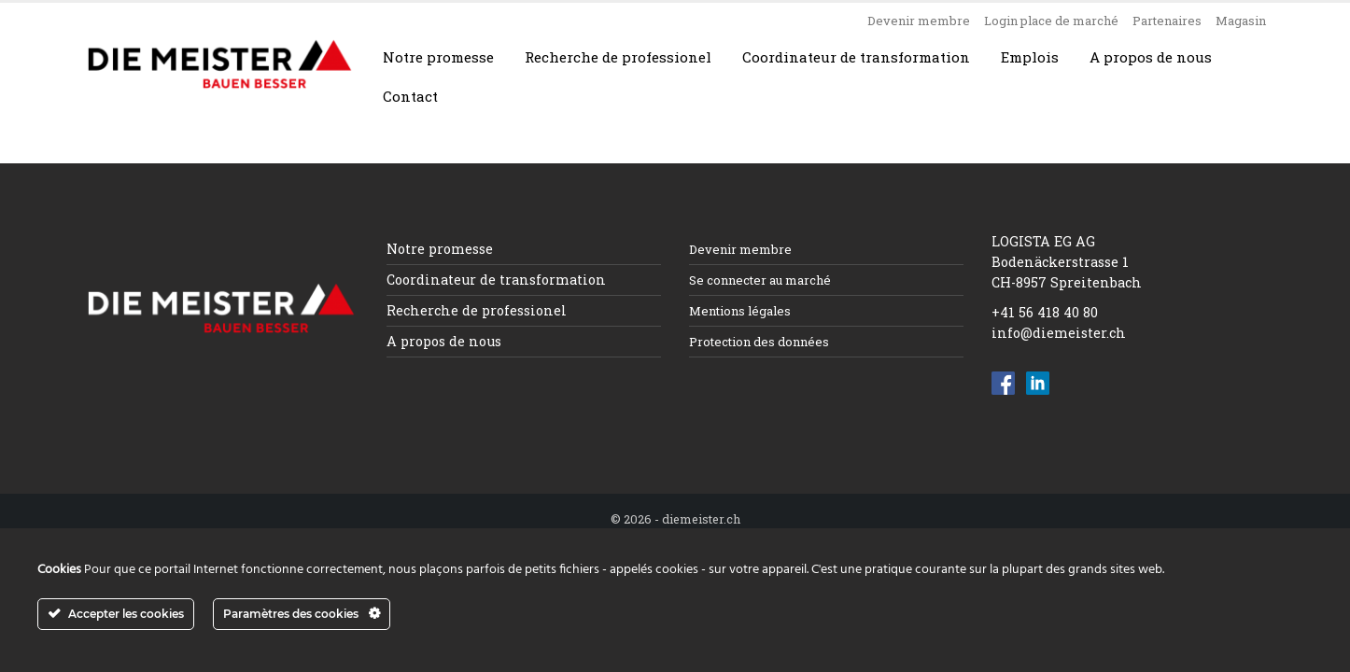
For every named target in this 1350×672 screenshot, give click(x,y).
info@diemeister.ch (1058, 333)
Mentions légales (740, 310)
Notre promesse (438, 57)
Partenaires (1167, 20)
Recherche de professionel (618, 57)
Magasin (1241, 20)
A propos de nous (1151, 57)
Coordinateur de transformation (856, 57)
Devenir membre (918, 20)
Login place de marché (1051, 20)
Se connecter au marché (760, 280)
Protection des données (759, 341)
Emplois (1030, 57)
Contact (410, 96)
